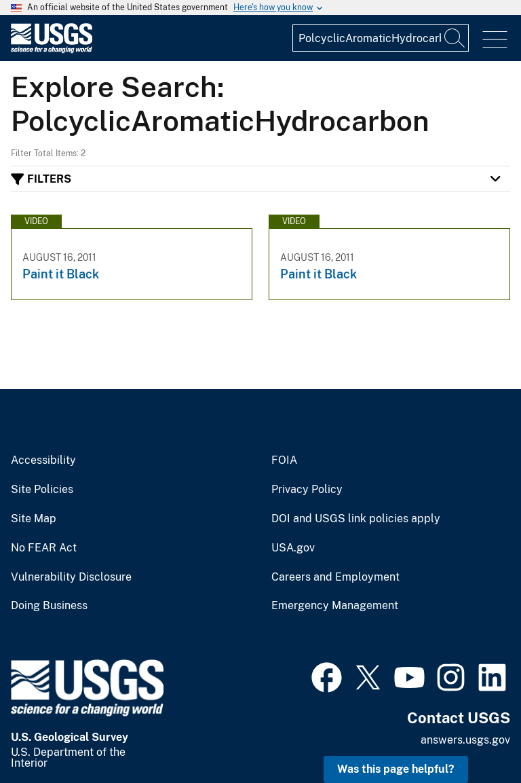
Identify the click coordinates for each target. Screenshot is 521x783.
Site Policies (42, 490)
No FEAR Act (44, 548)
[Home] (51, 49)
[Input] (380, 38)
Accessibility (43, 460)
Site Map (33, 519)
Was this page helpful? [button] (396, 769)
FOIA (284, 460)
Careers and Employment (335, 577)
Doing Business (49, 606)
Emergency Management (334, 606)
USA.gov (293, 548)
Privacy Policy (307, 490)
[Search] (455, 38)
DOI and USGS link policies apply (355, 519)
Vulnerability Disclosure (71, 577)
